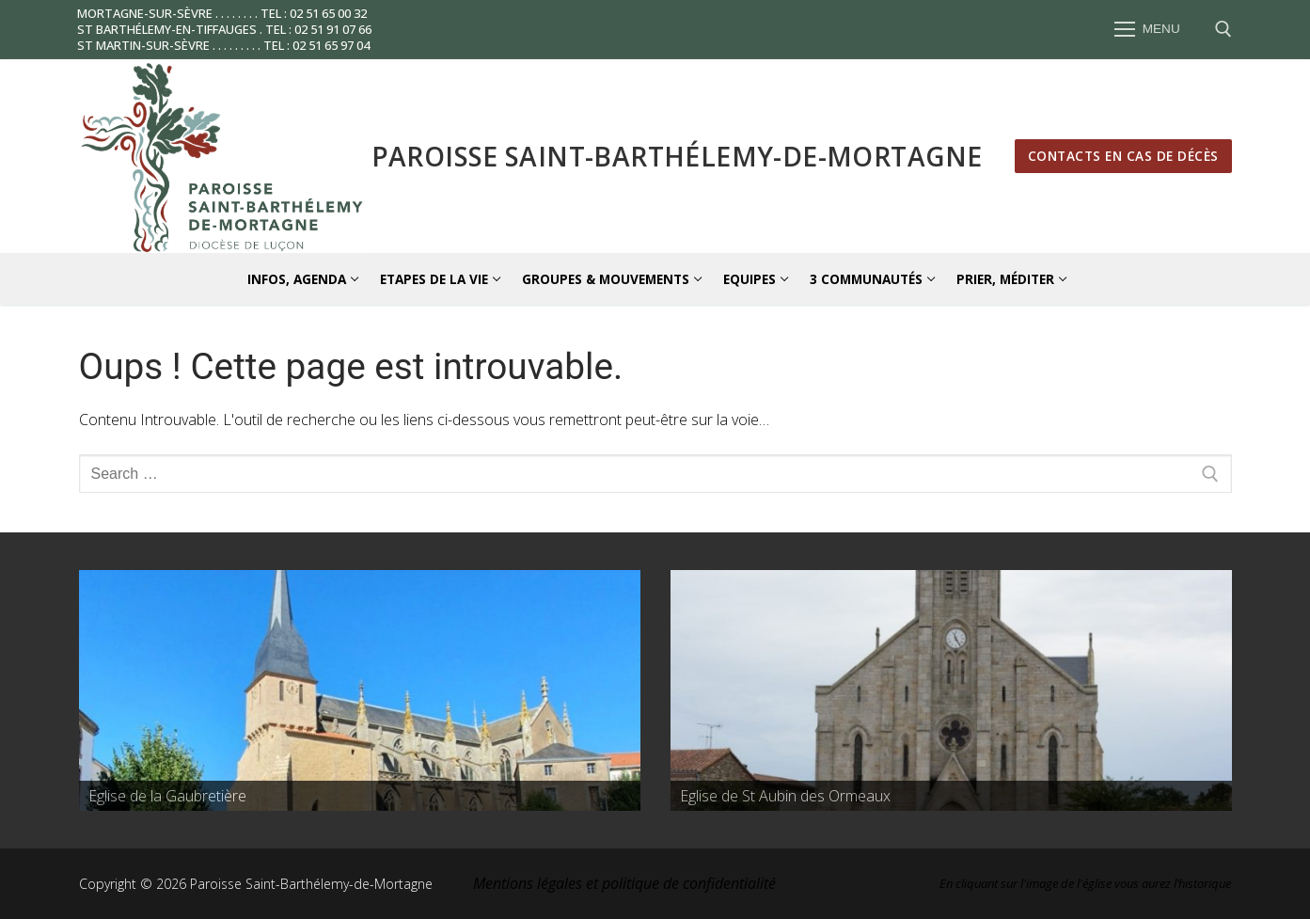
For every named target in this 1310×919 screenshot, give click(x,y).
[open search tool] (1223, 29)
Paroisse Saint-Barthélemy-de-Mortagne (677, 156)
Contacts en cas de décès (1123, 156)
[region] (359, 690)
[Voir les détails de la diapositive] (359, 690)
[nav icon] (1147, 30)
